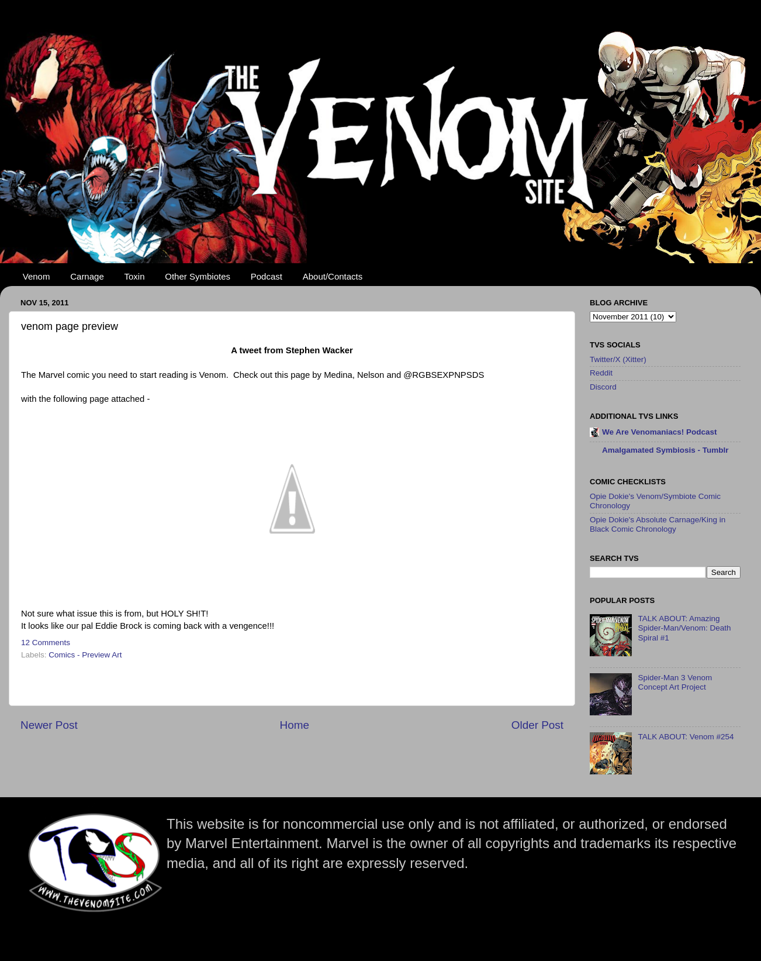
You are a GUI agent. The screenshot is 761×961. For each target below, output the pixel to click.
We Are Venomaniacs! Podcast (659, 432)
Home (294, 725)
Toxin (134, 276)
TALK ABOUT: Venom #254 (686, 736)
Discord (603, 387)
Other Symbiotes (197, 276)
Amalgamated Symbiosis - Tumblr (665, 450)
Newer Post (49, 725)
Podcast (266, 276)
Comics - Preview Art (85, 654)
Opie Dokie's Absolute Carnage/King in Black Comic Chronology (657, 524)
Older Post (537, 725)
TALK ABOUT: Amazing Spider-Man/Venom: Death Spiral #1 (684, 628)
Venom (36, 276)
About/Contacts (333, 276)
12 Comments (45, 642)
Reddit (601, 372)
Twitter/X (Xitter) (618, 359)
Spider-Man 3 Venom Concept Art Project (675, 682)
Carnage (87, 276)
